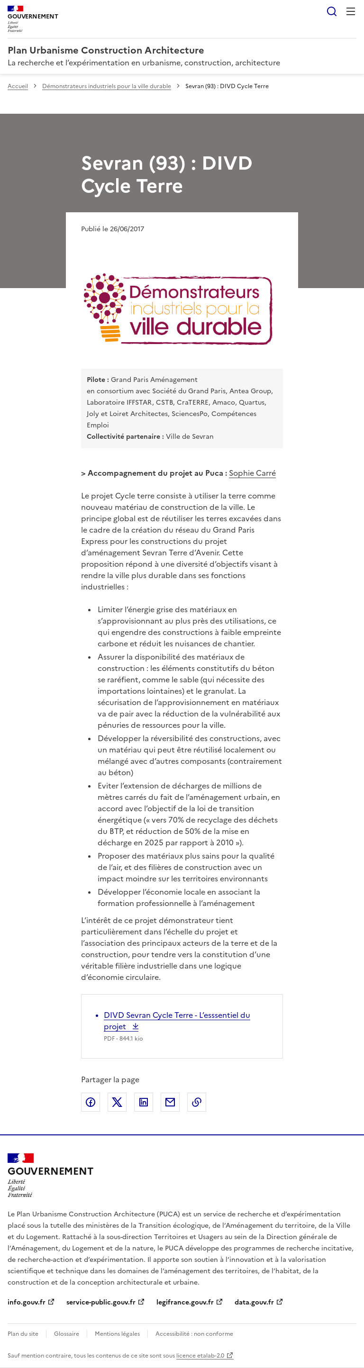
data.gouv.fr (254, 1302)
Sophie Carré (252, 473)
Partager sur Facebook (90, 1102)
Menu (350, 11)
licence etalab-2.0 (200, 1355)
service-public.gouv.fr (101, 1302)
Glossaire (66, 1334)
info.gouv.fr (27, 1302)
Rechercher (331, 11)
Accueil (18, 86)
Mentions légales (117, 1334)
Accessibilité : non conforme (194, 1334)
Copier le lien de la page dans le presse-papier (196, 1102)
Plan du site (23, 1334)
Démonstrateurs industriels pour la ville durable (106, 86)
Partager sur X (117, 1102)
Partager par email (170, 1102)
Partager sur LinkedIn (143, 1102)
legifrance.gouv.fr (185, 1302)
